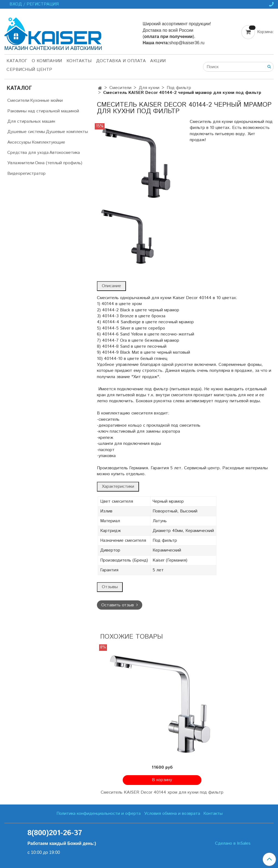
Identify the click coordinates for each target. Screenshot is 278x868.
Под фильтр (179, 88)
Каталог (17, 61)
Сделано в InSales (233, 843)
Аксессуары (19, 142)
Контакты (79, 61)
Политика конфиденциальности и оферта (98, 813)
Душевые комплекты (67, 132)
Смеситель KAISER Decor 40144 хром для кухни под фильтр (162, 792)
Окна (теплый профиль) (58, 163)
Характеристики (118, 486)
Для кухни (149, 88)
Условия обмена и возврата (172, 813)
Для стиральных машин (31, 121)
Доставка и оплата (121, 61)
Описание (111, 286)
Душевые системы (26, 132)
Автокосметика (64, 153)
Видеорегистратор (26, 173)
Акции (158, 61)
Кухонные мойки (46, 100)
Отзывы (110, 587)
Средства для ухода (28, 153)
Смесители (120, 88)
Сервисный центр (29, 69)
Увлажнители (20, 163)
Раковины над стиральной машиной (43, 111)
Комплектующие (48, 142)
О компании (47, 61)
